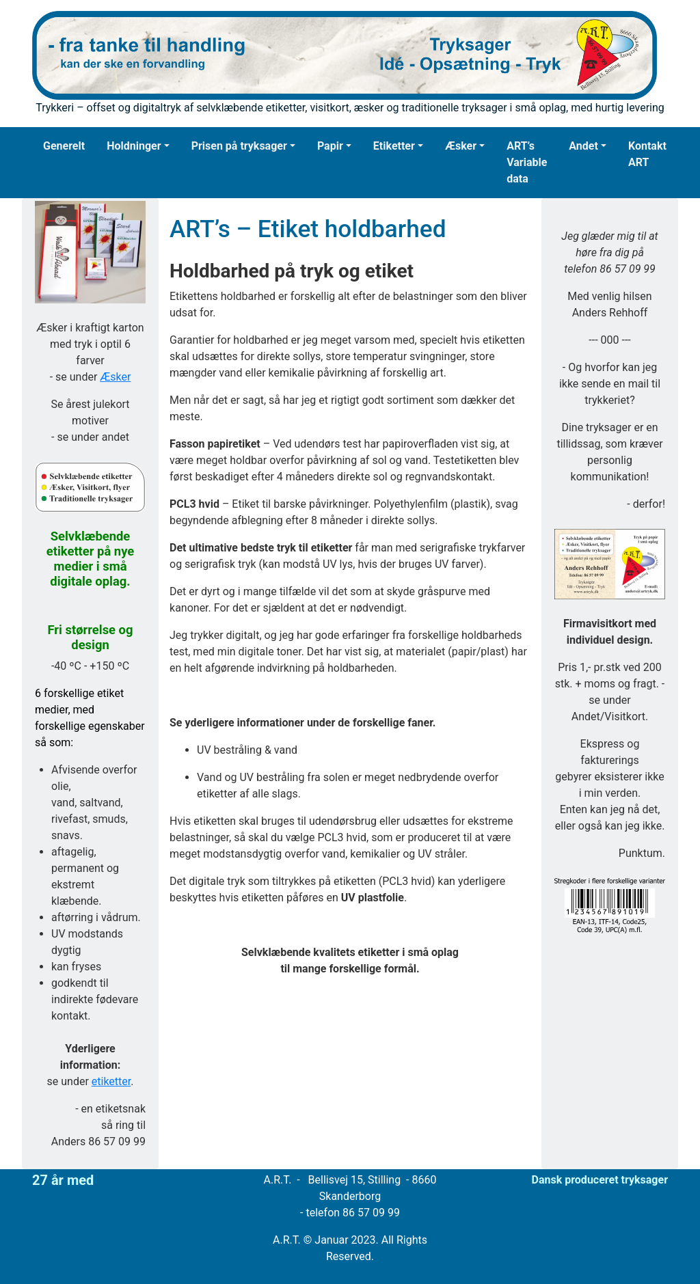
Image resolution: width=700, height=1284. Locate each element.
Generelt (64, 145)
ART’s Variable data (527, 162)
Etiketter (394, 145)
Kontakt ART (647, 154)
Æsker (460, 145)
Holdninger (134, 145)
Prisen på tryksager (239, 145)
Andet (583, 145)
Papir (330, 145)
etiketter (111, 1081)
